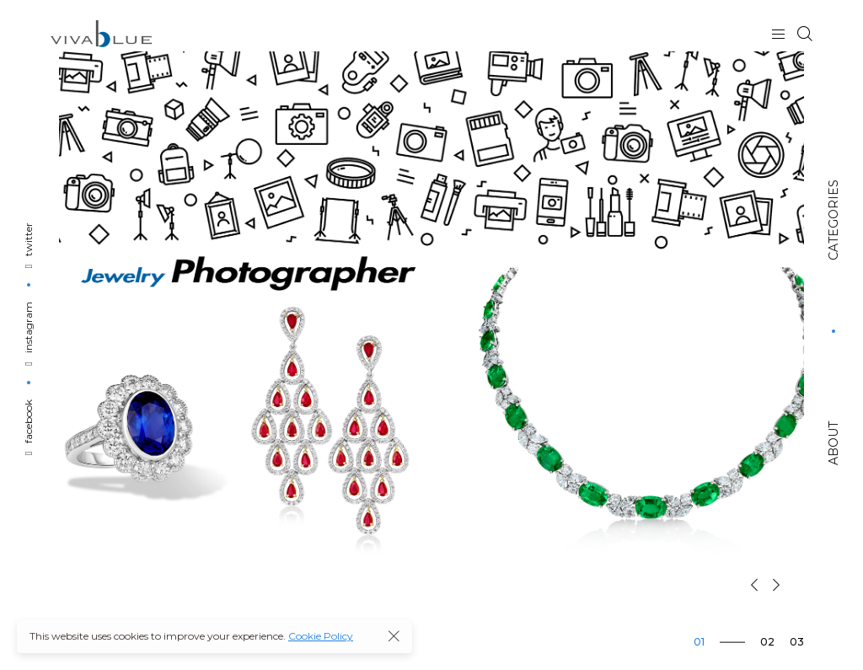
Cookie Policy (320, 636)
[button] (754, 585)
